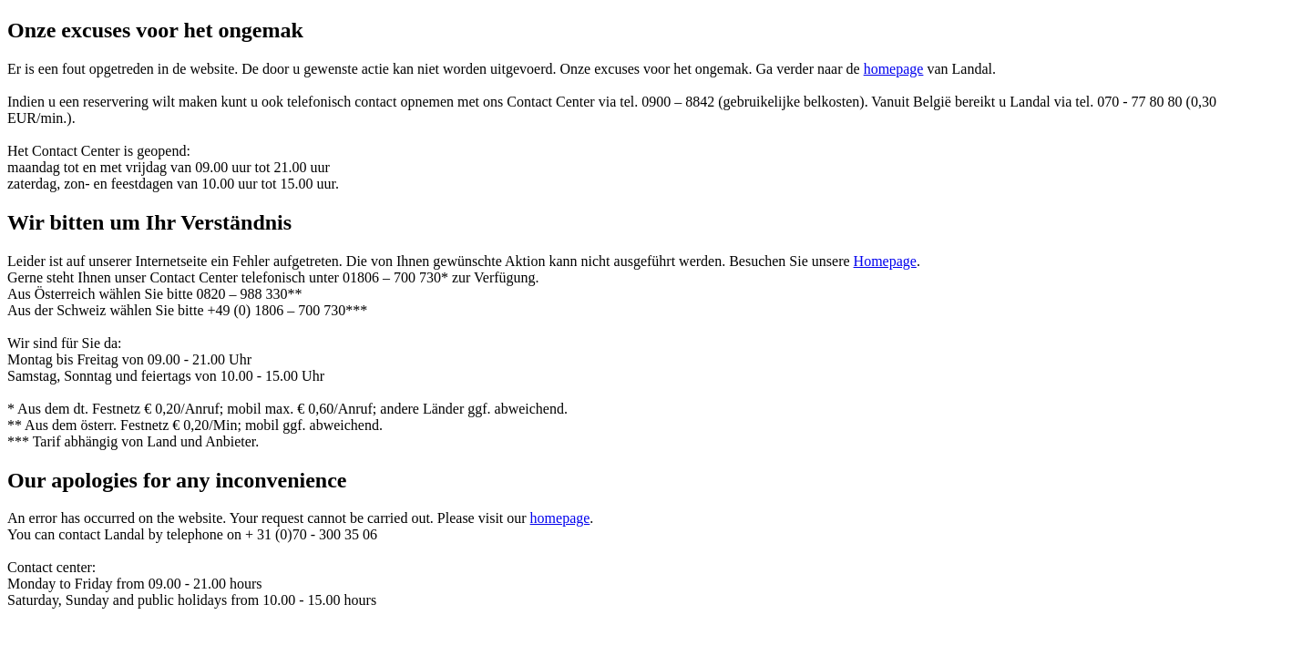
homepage (894, 69)
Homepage (885, 261)
